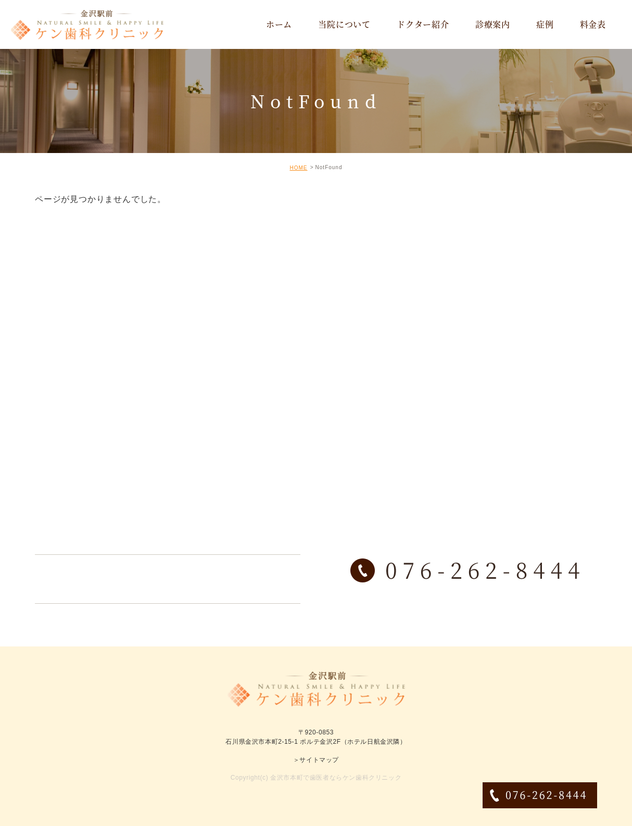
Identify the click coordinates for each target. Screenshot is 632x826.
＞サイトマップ (316, 760)
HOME (298, 168)
